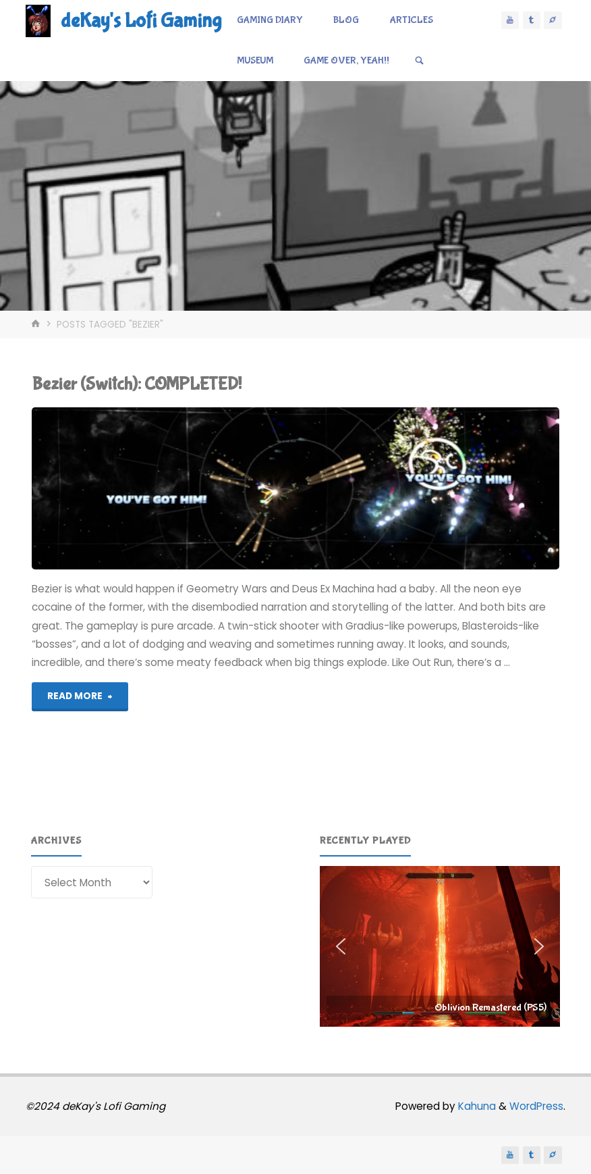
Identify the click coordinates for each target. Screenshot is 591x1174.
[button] (440, 946)
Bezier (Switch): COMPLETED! (137, 384)
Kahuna (475, 1106)
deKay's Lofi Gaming (141, 20)
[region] (440, 946)
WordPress (536, 1106)
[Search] (419, 61)
